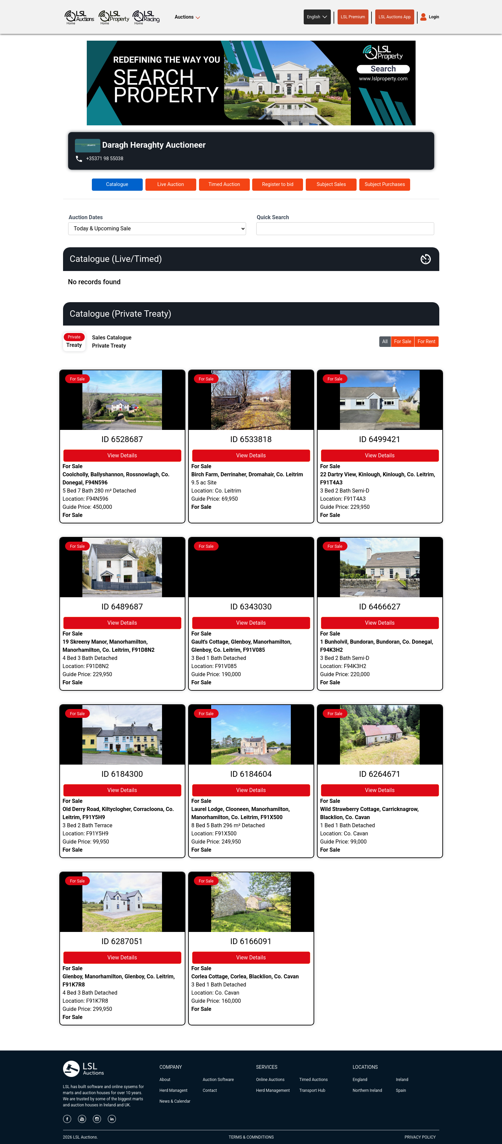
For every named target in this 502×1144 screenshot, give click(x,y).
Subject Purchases (385, 184)
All (385, 341)
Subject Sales (331, 184)
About (165, 1079)
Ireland (402, 1079)
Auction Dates (86, 217)
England (360, 1079)
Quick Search (273, 217)
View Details (122, 455)
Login (434, 17)
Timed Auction (224, 184)
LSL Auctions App (394, 17)
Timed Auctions (313, 1079)
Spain (401, 1090)
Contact (210, 1090)
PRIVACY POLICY (420, 1137)
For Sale (402, 341)
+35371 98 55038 (104, 158)
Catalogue (117, 184)
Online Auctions (270, 1079)
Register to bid (277, 184)
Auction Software (218, 1079)
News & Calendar (175, 1101)
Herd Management (273, 1090)
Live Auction (170, 184)
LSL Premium (353, 17)
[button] (317, 16)
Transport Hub (312, 1090)
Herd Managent (173, 1090)
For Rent (426, 341)
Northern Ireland (367, 1090)
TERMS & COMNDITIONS (251, 1137)
